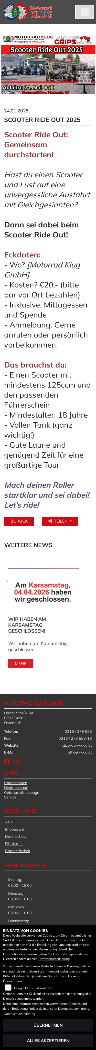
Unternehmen (15, 783)
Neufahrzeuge (16, 787)
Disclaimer (14, 843)
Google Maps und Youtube (32, 988)
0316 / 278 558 (78, 731)
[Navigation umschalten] (84, 12)
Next (7, 616)
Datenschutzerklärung (54, 959)
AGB (9, 822)
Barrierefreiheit (17, 851)
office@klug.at (80, 752)
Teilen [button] (58, 521)
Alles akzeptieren (48, 1040)
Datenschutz (15, 836)
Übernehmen (48, 1025)
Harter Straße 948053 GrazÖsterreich (18, 718)
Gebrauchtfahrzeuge (21, 792)
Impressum (14, 829)
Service (10, 797)
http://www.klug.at (76, 745)
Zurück (19, 521)
